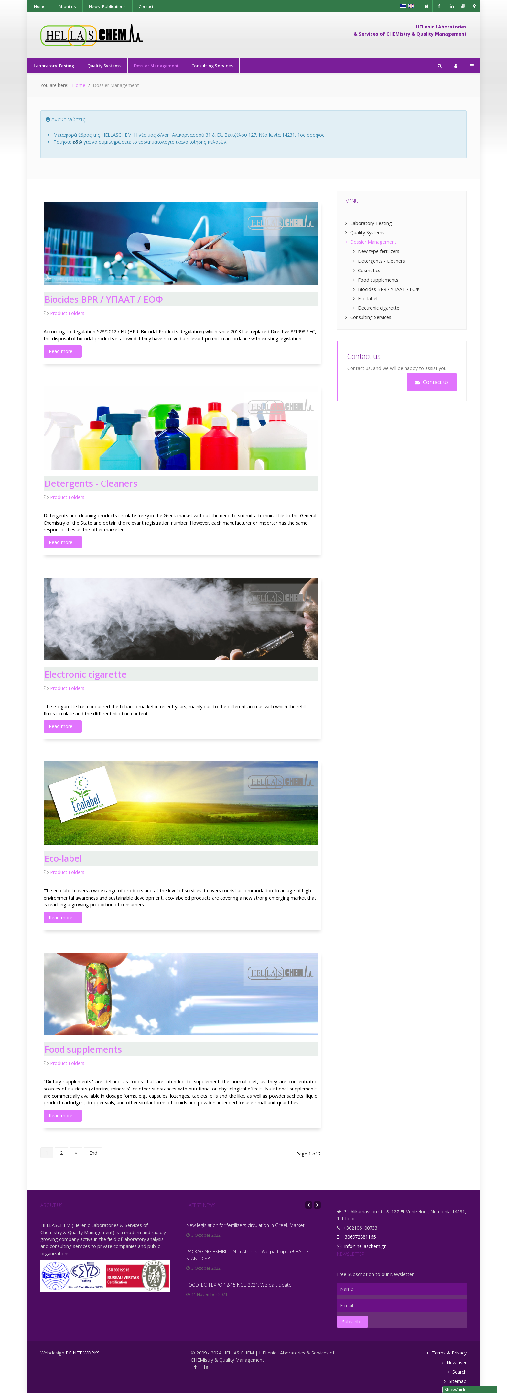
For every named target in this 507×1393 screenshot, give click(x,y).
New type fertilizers (378, 251)
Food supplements (83, 1049)
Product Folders (67, 313)
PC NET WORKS (83, 1353)
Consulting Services (370, 317)
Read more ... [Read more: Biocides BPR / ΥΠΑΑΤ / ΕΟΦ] (63, 351)
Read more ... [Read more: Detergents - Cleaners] (63, 542)
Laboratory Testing (371, 223)
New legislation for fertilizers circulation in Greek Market (245, 1225)
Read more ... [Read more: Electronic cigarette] (63, 726)
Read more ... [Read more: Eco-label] (63, 917)
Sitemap (458, 1381)
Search (459, 1372)
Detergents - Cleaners (90, 483)
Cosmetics (369, 270)
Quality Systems (367, 232)
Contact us (432, 382)
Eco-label (63, 858)
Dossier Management (373, 242)
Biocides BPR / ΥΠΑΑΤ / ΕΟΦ (103, 299)
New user (457, 1362)
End (93, 1153)
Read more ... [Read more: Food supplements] (63, 1115)
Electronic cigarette (85, 674)
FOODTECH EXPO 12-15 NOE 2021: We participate (239, 1285)
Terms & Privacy (449, 1353)
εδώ (77, 142)
